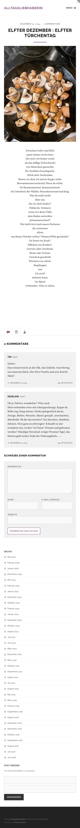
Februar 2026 (13, 563)
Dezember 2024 (14, 597)
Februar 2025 (13, 585)
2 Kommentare (52, 24)
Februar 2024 (13, 608)
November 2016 (14, 729)
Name (11, 499)
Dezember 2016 (14, 723)
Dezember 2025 (14, 574)
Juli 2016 (11, 751)
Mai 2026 (11, 557)
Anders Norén (20, 822)
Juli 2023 (11, 637)
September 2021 (14, 671)
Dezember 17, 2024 (18, 383)
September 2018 (14, 711)
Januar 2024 (12, 614)
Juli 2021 (11, 683)
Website (12, 514)
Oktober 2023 (13, 626)
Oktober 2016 (13, 734)
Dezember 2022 (14, 654)
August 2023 (13, 631)
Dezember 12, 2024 (30, 24)
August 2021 (12, 677)
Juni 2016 (11, 757)
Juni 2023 (11, 643)
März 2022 (12, 660)
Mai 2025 (11, 580)
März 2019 (12, 700)
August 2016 (13, 746)
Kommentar (15, 466)
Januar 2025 (12, 591)
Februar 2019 (13, 706)
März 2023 (12, 648)
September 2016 (14, 740)
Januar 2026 (12, 568)
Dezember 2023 (14, 620)
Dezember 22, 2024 (18, 443)
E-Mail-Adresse (51, 499)
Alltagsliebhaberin (23, 8)
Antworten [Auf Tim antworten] (66, 383)
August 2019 (13, 688)
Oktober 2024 (13, 603)
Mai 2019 (11, 694)
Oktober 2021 (13, 666)
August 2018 (13, 717)
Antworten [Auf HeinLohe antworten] (66, 443)
